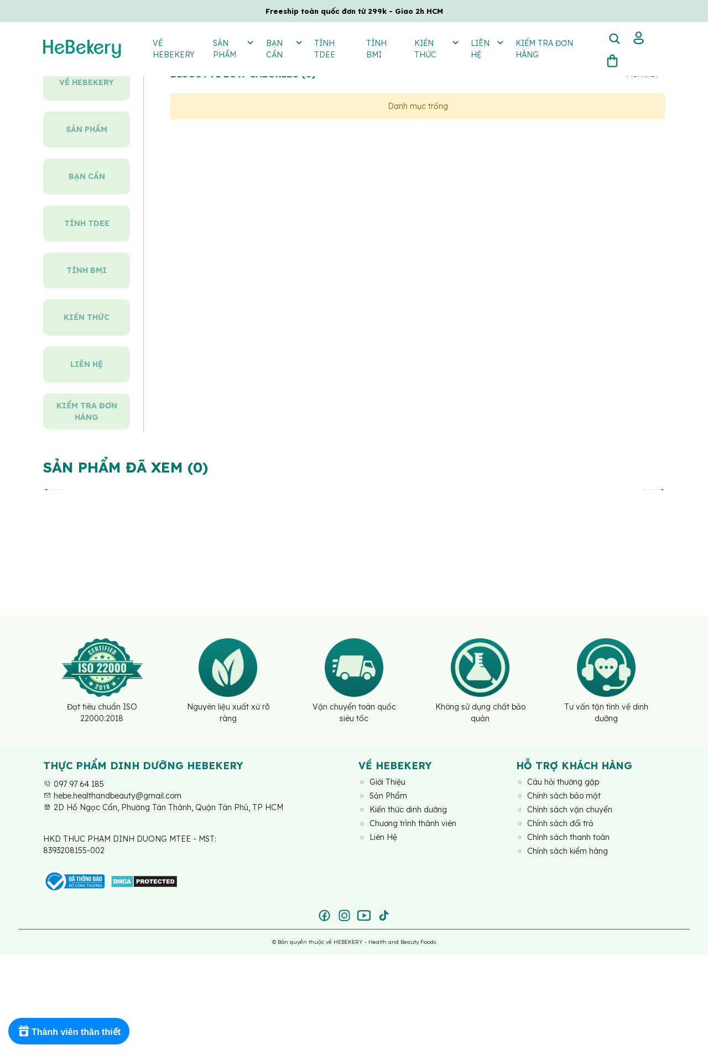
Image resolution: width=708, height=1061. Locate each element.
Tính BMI (376, 49)
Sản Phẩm (233, 48)
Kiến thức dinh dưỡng (408, 810)
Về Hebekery (174, 49)
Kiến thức (436, 48)
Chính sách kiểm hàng (567, 851)
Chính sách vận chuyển (569, 810)
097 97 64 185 (73, 784)
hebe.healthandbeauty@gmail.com (112, 796)
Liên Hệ (383, 837)
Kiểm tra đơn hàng (544, 49)
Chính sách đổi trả (560, 823)
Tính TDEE (324, 49)
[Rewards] (68, 1031)
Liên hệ (486, 48)
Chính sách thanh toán (568, 837)
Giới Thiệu (387, 782)
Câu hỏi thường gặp (563, 782)
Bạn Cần (283, 48)
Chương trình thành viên (413, 823)
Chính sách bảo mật (564, 796)
